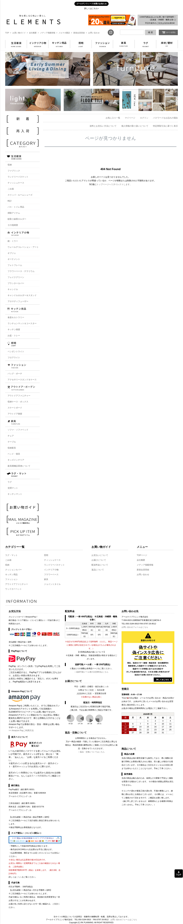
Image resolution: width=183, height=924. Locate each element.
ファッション (11, 579)
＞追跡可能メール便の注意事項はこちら (91, 672)
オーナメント (14, 259)
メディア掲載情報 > (48, 33)
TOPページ (142, 555)
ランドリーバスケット (18, 177)
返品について (98, 569)
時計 (10, 201)
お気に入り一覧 (113, 118)
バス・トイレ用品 (16, 207)
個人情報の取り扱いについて (134, 126)
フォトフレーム (15, 265)
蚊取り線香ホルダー (17, 219)
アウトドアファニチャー (19, 395)
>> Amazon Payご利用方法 (21, 730)
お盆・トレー (14, 335)
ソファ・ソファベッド (18, 430)
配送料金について (100, 565)
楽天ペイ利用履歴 (37, 776)
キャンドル (13, 289)
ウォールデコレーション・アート (23, 247)
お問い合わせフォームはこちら (135, 627)
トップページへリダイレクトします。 (114, 184)
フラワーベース (51, 574)
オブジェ (12, 253)
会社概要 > (34, 33)
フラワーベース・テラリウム (21, 271)
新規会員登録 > (80, 33)
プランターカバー (16, 283)
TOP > (8, 33)
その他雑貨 (13, 225)
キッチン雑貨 (14, 329)
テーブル (12, 442)
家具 (46, 579)
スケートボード (15, 408)
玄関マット (13, 488)
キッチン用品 (11, 574)
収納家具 (12, 448)
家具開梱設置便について (19, 466)
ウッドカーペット (13, 589)
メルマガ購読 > (65, 33)
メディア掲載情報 (145, 565)
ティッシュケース (16, 183)
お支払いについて (100, 555)
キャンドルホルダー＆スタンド (22, 295)
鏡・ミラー (13, 241)
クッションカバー (13, 569)
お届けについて (99, 560)
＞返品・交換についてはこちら (91, 752)
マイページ (130, 118)
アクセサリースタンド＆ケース (22, 379)
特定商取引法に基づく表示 (165, 126)
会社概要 (141, 560)
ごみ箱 (11, 189)
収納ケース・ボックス (18, 401)
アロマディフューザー (18, 301)
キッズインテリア (16, 460)
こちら (19, 877)
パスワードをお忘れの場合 (165, 118)
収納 (7, 565)
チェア (11, 436)
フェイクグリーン (16, 277)
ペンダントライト (16, 351)
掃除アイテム (14, 213)
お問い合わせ (94, 33)
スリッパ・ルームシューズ (20, 195)
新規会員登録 (143, 569)
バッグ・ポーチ (15, 373)
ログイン (144, 118)
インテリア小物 (51, 569)
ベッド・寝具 (14, 454)
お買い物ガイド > (20, 33)
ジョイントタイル (52, 584)
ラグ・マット (11, 555)
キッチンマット (15, 494)
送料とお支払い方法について (103, 126)
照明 (46, 555)
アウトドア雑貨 (15, 414)
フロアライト (14, 357)
